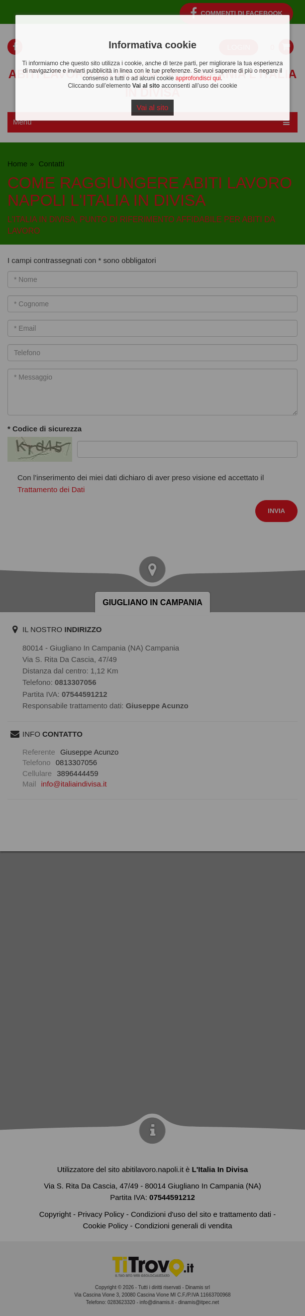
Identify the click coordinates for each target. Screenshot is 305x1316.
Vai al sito (153, 107)
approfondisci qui (198, 78)
